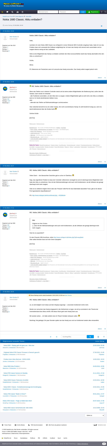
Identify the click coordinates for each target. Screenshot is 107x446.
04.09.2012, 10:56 (98, 366)
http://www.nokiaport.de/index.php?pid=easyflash (68, 237)
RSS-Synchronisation (35, 425)
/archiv (65, 438)
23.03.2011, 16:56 (98, 380)
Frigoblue (5, 354)
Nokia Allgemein (19, 16)
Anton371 (5, 347)
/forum (16, 438)
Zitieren (100, 77)
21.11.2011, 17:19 (98, 373)
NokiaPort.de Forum (8, 16)
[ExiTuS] (102, 347)
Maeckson (5, 368)
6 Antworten (11, 361)
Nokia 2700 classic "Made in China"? (15, 394)
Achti (102, 368)
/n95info (45, 438)
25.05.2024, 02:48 (98, 345)
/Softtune (32, 438)
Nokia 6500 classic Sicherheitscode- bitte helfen (18, 408)
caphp (102, 382)
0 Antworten (12, 354)
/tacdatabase (23, 438)
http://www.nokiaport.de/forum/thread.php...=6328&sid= (49, 195)
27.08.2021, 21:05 (98, 352)
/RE (39, 438)
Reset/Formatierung (45, 145)
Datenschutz (15, 433)
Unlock (78, 145)
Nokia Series (96, 145)
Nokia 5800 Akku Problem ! (12, 366)
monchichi (5, 396)
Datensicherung (41, 148)
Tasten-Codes (54, 145)
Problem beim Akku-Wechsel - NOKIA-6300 (17, 359)
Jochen (5, 361)
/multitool (52, 438)
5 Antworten (12, 347)
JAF (30, 148)
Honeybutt (6, 409)
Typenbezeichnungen (86, 145)
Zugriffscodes (62, 145)
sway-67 (102, 389)
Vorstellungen (91, 147)
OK (104, 443)
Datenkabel (84, 147)
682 (8, 99)
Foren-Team (6, 425)
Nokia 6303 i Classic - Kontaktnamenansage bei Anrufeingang (22, 387)
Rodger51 (5, 375)
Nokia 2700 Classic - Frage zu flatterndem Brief (17, 401)
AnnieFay (5, 403)
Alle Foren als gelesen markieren (56, 425)
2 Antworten (12, 409)
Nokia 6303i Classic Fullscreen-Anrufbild (16, 380)
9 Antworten (12, 368)
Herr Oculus (13, 36)
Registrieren (93, 12)
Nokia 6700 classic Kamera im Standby (16, 373)
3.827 (8, 101)
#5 (105, 328)
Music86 (102, 409)
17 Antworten (13, 396)
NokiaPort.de (6, 438)
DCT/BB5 (32, 147)
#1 (105, 77)
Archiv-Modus (20, 425)
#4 (105, 287)
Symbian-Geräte (39, 147)
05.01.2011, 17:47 (98, 394)
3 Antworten (15, 382)
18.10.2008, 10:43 (98, 408)
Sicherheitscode (71, 145)
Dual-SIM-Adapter (59, 147)
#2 (105, 161)
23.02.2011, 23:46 (98, 387)
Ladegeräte (77, 147)
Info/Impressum (6, 433)
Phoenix (34, 148)
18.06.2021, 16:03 (98, 359)
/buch (59, 438)
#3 (105, 203)
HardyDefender (7, 382)
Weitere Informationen (82, 443)
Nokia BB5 (28, 16)
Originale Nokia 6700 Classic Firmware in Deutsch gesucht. (22, 352)
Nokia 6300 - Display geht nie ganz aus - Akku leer (19, 345)
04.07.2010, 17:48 (98, 401)
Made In (67, 147)
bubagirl (102, 396)
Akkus (71, 147)
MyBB (15, 431)
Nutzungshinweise (24, 433)
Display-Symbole (49, 147)
